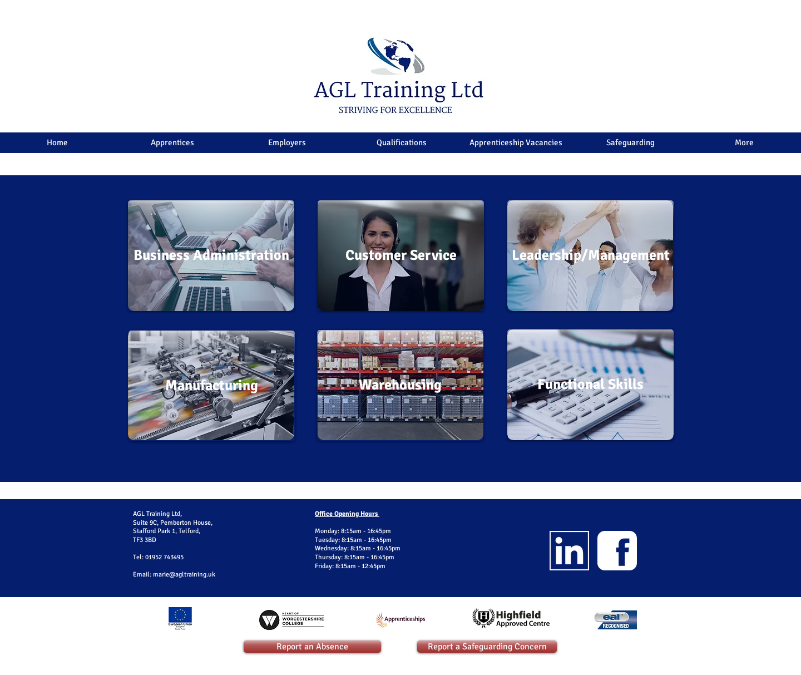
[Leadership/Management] (590, 255)
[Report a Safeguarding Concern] (487, 646)
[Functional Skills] (590, 384)
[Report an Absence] (312, 646)
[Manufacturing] (211, 386)
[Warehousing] (400, 385)
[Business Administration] (211, 255)
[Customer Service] (401, 255)
